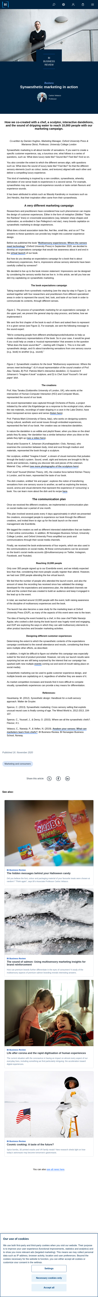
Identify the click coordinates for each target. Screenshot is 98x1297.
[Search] (54, 4)
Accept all (49, 1287)
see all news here (55, 1169)
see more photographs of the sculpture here (54, 466)
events (38, 664)
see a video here (36, 438)
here (64, 491)
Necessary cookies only (49, 1278)
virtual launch (18, 253)
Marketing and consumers (18, 764)
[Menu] (92, 4)
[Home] (5, 4)
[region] (49, 1265)
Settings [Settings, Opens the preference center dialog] (48, 1268)
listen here (56, 413)
